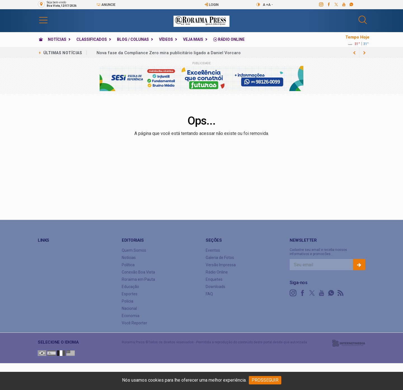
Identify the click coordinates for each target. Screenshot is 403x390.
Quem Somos (134, 250)
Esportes (129, 294)
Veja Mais (193, 39)
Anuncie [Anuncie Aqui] (106, 5)
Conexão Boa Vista (138, 272)
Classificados (91, 39)
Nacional (129, 308)
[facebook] (328, 4)
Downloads (215, 286)
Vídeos (166, 39)
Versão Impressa (221, 265)
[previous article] (364, 53)
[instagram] (321, 4)
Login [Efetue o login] (211, 5)
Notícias (57, 39)
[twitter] (336, 4)
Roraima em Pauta (138, 279)
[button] (43, 20)
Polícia (127, 301)
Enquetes (214, 279)
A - (270, 5)
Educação (130, 286)
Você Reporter (134, 323)
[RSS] (340, 293)
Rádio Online (229, 39)
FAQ (209, 294)
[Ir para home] (40, 39)
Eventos (213, 250)
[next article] (354, 53)
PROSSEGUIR (265, 380)
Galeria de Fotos (220, 257)
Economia (130, 315)
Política (128, 265)
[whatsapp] (351, 4)
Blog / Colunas (133, 39)
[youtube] (343, 4)
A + (265, 5)
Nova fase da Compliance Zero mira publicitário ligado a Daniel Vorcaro (169, 52)
